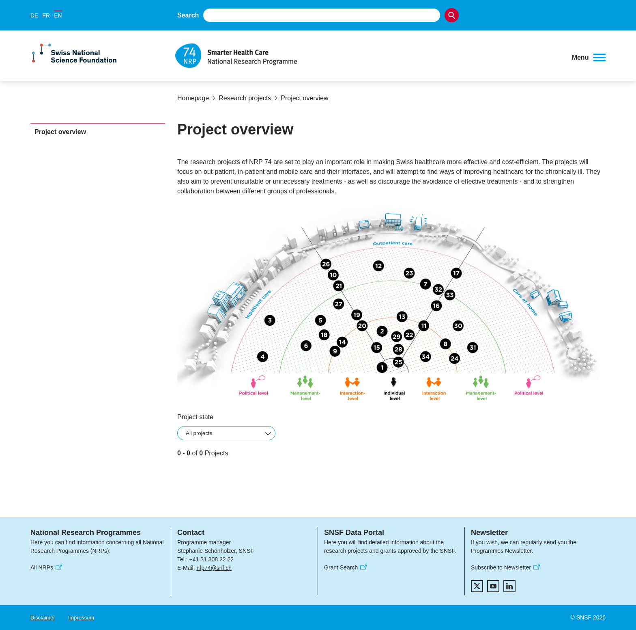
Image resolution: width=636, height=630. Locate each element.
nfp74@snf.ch (214, 568)
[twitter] (477, 586)
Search (188, 15)
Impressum (81, 618)
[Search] (452, 15)
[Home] (368, 55)
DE (34, 15)
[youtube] (493, 586)
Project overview (301, 98)
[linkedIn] (509, 586)
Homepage (193, 98)
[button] (589, 58)
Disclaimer (42, 618)
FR (46, 15)
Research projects (241, 98)
